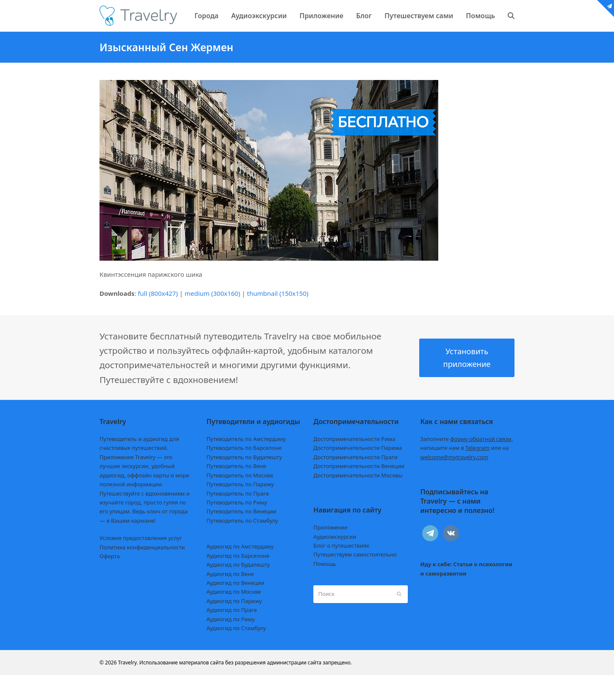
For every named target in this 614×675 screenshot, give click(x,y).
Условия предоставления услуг (141, 538)
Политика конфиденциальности (142, 547)
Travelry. (128, 662)
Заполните (466, 439)
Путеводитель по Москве (240, 475)
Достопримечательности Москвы (357, 475)
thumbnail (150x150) (277, 293)
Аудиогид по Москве (234, 591)
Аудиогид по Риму (231, 619)
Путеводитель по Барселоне (244, 448)
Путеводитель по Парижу (240, 484)
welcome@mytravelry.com (454, 457)
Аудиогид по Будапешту (238, 564)
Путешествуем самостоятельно (355, 554)
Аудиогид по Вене (230, 574)
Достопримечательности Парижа (357, 448)
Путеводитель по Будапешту (244, 457)
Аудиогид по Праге (232, 610)
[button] (511, 15)
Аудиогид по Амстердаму (240, 546)
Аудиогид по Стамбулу (236, 628)
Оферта (110, 556)
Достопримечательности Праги (355, 457)
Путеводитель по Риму (237, 502)
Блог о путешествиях (341, 545)
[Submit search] (399, 594)
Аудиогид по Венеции (236, 583)
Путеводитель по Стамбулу (242, 520)
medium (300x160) (212, 293)
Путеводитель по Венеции (242, 511)
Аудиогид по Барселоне (238, 555)
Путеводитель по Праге (238, 493)
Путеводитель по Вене (236, 466)
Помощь (324, 564)
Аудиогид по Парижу (234, 601)
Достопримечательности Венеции (358, 466)
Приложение (330, 527)
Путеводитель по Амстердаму (246, 439)
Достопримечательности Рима (354, 439)
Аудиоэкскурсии (334, 536)
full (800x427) (158, 293)
